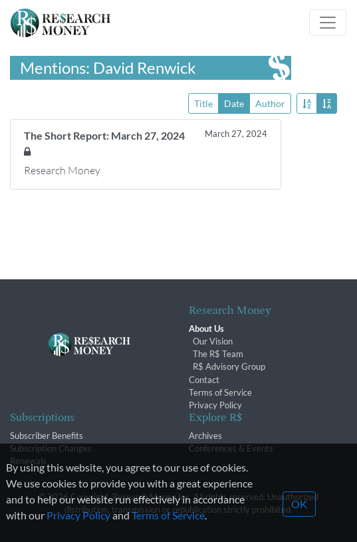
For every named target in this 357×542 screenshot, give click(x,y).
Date (234, 102)
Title (203, 102)
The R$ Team (218, 353)
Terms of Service (220, 392)
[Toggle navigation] (327, 22)
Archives (205, 435)
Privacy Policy (215, 405)
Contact (204, 379)
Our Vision (213, 341)
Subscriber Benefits (46, 435)
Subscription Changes (51, 448)
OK (299, 513)
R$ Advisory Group (229, 366)
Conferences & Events (231, 448)
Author (270, 102)
